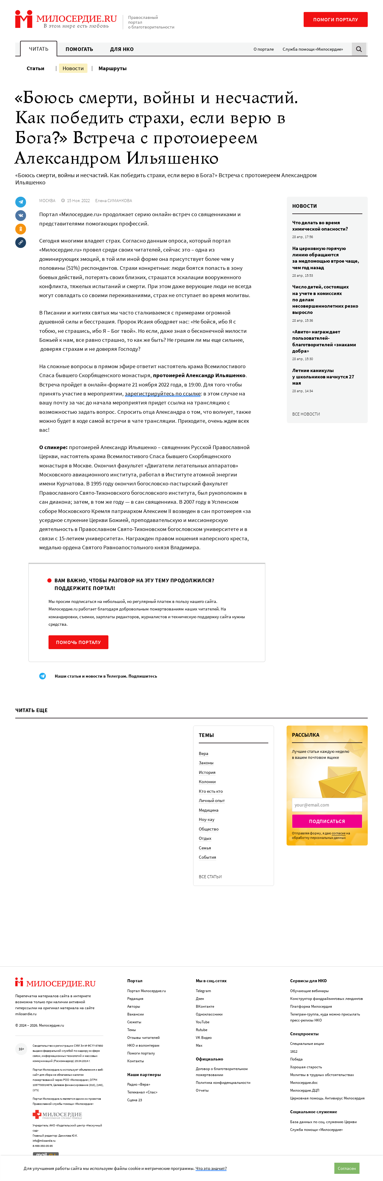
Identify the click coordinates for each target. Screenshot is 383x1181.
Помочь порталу (78, 642)
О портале (264, 49)
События (207, 857)
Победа (296, 1059)
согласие (339, 833)
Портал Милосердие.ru (146, 990)
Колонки (207, 781)
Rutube (201, 1029)
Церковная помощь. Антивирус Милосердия (327, 1098)
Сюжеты (134, 1021)
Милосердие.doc (304, 1082)
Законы (206, 762)
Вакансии (135, 1014)
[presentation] (327, 805)
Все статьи (210, 876)
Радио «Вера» (138, 1084)
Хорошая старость (306, 1066)
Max (199, 1045)
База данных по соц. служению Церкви (323, 1121)
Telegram (203, 990)
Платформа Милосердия (311, 1006)
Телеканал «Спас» (142, 1092)
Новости (73, 68)
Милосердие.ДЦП (304, 1090)
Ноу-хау (206, 819)
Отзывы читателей (143, 1037)
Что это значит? (211, 1168)
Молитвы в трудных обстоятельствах (322, 1074)
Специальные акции (307, 1043)
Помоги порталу (335, 19)
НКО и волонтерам (143, 1045)
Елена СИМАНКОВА (113, 200)
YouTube (202, 1021)
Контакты (135, 1060)
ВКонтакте (205, 1006)
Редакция (135, 998)
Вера (203, 753)
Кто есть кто (211, 791)
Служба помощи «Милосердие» (313, 49)
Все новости (306, 414)
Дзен (200, 998)
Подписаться (327, 821)
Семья (205, 848)
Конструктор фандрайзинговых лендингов (326, 998)
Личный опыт (212, 800)
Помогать (79, 49)
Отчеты (202, 1090)
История (207, 772)
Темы (131, 1029)
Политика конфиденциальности (223, 1082)
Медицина (209, 810)
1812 (293, 1051)
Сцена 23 (134, 1099)
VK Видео (204, 1037)
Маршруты (113, 68)
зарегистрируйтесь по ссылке (163, 393)
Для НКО (122, 49)
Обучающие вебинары (309, 990)
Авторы (133, 1006)
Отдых (205, 838)
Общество (209, 829)
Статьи (35, 68)
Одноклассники (209, 1014)
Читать (38, 48)
